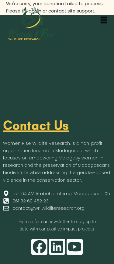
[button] (104, 20)
